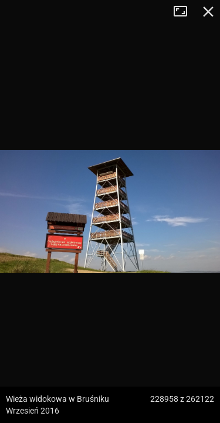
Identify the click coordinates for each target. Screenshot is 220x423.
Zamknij (208, 12)
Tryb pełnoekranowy (185, 12)
